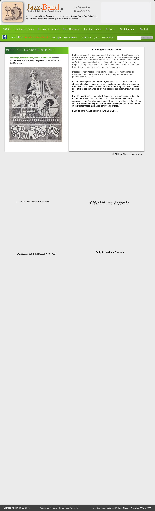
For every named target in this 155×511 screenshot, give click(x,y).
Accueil (6, 29)
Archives (109, 29)
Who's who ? (108, 37)
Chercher (147, 38)
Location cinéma (92, 29)
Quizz (97, 37)
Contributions (127, 29)
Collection (85, 37)
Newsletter (16, 37)
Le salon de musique (49, 29)
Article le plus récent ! (37, 37)
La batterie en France (24, 29)
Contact (144, 29)
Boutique (56, 37)
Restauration (70, 37)
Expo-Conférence (72, 29)
